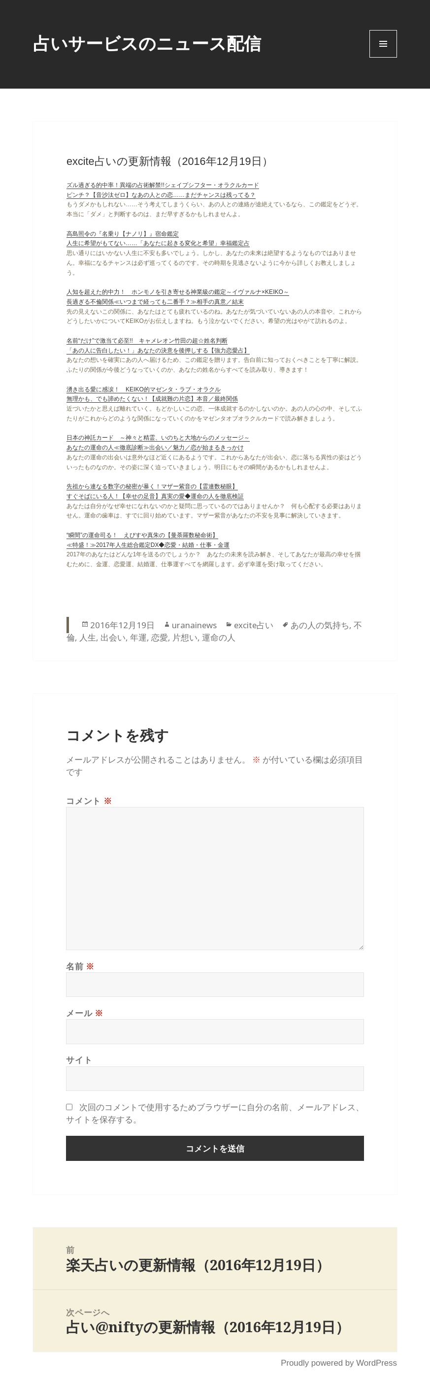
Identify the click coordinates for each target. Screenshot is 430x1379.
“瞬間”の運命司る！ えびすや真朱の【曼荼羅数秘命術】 (142, 535)
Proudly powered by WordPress (339, 1363)
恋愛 (159, 637)
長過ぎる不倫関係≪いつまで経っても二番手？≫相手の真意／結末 (155, 301)
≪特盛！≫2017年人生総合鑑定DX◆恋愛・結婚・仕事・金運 (148, 545)
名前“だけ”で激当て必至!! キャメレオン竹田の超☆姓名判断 (147, 340)
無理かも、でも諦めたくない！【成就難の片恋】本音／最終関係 (152, 398)
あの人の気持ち (320, 625)
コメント (89, 800)
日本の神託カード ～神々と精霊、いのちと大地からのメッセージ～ (158, 437)
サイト (79, 1059)
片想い (185, 637)
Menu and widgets (383, 57)
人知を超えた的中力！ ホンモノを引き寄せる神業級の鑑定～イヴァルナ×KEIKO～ (177, 292)
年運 (138, 637)
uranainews (194, 625)
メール (84, 1013)
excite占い (253, 625)
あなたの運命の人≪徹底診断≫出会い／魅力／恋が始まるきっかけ (155, 447)
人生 (87, 637)
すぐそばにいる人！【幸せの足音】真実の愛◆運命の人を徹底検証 (155, 496)
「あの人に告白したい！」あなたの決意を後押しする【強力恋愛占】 (158, 350)
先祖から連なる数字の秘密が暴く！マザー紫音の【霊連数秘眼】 (152, 486)
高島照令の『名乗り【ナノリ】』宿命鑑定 (122, 233)
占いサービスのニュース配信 (147, 43)
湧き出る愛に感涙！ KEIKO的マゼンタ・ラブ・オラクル (143, 389)
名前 (80, 966)
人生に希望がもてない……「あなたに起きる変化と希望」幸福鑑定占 (158, 243)
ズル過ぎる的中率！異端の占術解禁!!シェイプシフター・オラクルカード (162, 185)
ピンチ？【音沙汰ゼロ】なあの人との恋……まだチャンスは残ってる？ (161, 195)
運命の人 (218, 637)
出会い (113, 637)
